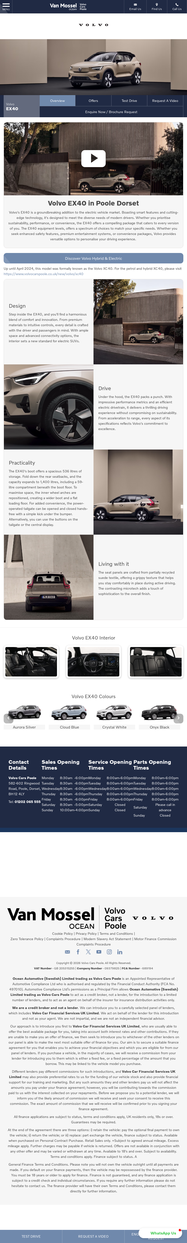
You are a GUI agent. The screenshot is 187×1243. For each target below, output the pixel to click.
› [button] (178, 718)
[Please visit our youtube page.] (98, 953)
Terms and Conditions (116, 933)
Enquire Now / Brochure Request (111, 112)
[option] (24, 716)
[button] (160, 1233)
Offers (93, 101)
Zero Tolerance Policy (26, 939)
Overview (57, 101)
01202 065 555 (28, 802)
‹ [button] (8, 718)
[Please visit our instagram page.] (109, 953)
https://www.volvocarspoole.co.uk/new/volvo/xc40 (44, 274)
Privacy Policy (86, 933)
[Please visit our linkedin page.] (119, 953)
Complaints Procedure (63, 939)
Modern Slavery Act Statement (107, 939)
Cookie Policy (62, 933)
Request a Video (165, 101)
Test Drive (129, 101)
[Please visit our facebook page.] (78, 953)
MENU (6, 6)
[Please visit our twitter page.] (88, 953)
